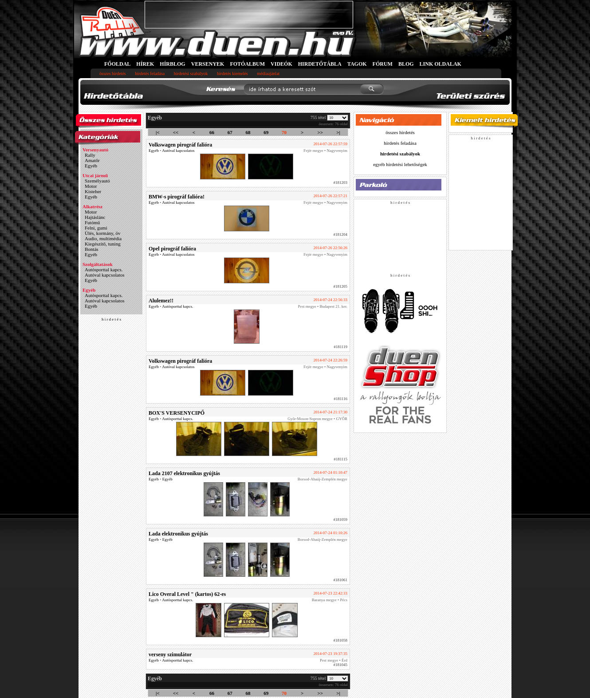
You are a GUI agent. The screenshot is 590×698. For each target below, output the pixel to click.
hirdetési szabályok (191, 73)
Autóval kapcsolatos (105, 275)
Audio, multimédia (103, 238)
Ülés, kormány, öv (103, 233)
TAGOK (357, 64)
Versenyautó (95, 149)
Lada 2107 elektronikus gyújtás (184, 473)
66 (211, 132)
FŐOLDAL (117, 64)
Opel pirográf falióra (172, 249)
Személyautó (97, 180)
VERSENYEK (207, 64)
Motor (91, 186)
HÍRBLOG (172, 64)
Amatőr (92, 160)
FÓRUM (383, 64)
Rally (90, 155)
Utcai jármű (95, 175)
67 (230, 132)
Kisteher (93, 191)
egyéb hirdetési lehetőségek (400, 164)
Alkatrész (92, 206)
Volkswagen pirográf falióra (180, 145)
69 (266, 132)
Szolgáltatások (98, 264)
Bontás (91, 249)
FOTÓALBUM (247, 64)
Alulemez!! (161, 300)
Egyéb (91, 165)
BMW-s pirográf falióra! (177, 197)
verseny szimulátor (170, 654)
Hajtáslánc (95, 217)
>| (338, 132)
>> (320, 132)
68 (247, 132)
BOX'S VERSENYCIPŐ (177, 413)
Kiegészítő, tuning (103, 243)
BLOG (406, 64)
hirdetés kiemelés (232, 73)
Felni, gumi (96, 227)
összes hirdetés (112, 73)
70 (284, 132)
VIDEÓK (281, 64)
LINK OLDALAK (440, 64)
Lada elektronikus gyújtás (178, 534)
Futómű (92, 222)
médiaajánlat (268, 73)
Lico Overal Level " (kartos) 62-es (187, 594)
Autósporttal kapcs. (104, 269)
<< (176, 132)
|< (158, 132)
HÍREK (145, 64)
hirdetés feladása (150, 73)
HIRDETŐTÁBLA (320, 64)
